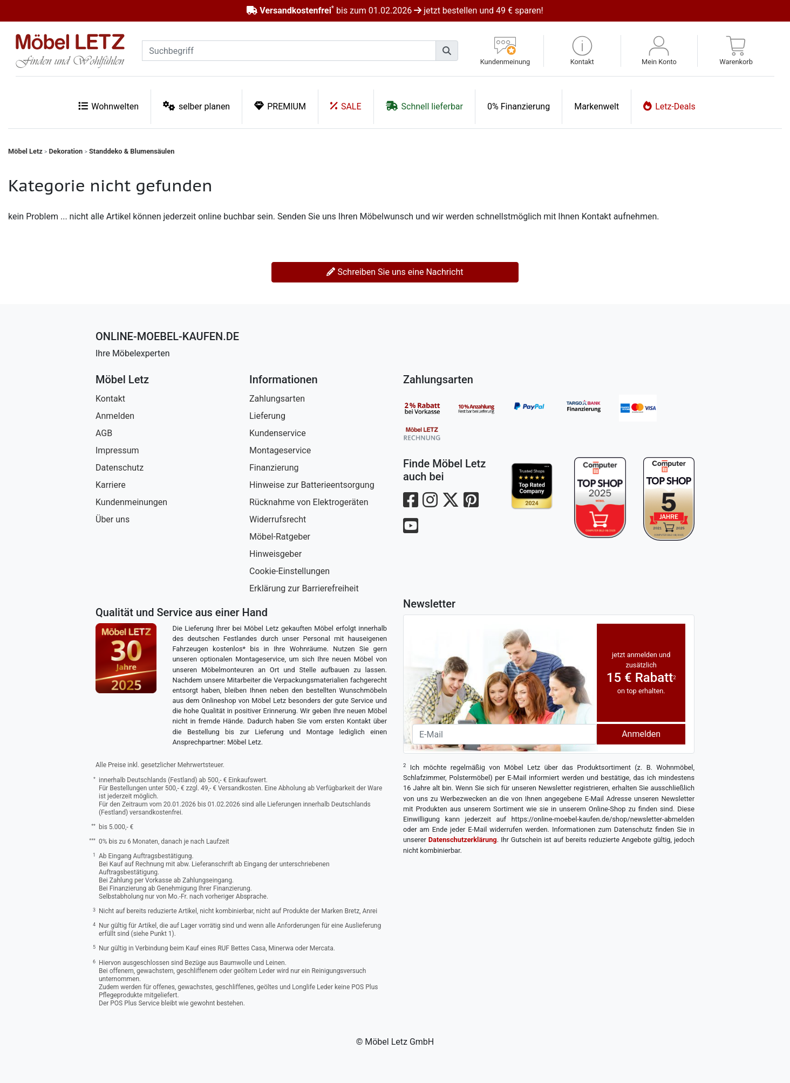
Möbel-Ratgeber (279, 537)
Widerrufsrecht (277, 519)
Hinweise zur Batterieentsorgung (311, 485)
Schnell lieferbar (424, 106)
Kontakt (110, 399)
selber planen (196, 106)
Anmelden (115, 416)
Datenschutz (120, 468)
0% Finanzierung (518, 106)
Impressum (117, 450)
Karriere (111, 485)
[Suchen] (446, 50)
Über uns (113, 519)
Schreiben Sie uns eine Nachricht (394, 272)
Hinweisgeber (275, 554)
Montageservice (280, 450)
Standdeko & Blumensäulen (131, 151)
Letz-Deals (669, 106)
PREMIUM (280, 106)
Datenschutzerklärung (462, 840)
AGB (104, 433)
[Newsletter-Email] (504, 734)
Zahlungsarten (277, 399)
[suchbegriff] (289, 50)
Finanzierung (273, 468)
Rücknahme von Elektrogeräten (309, 502)
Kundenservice (277, 433)
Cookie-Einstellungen (289, 571)
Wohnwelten (108, 106)
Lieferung (267, 416)
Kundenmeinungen (131, 502)
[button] (582, 51)
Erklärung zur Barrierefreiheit (304, 588)
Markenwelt (596, 106)
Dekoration (66, 151)
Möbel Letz (25, 151)
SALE (346, 106)
